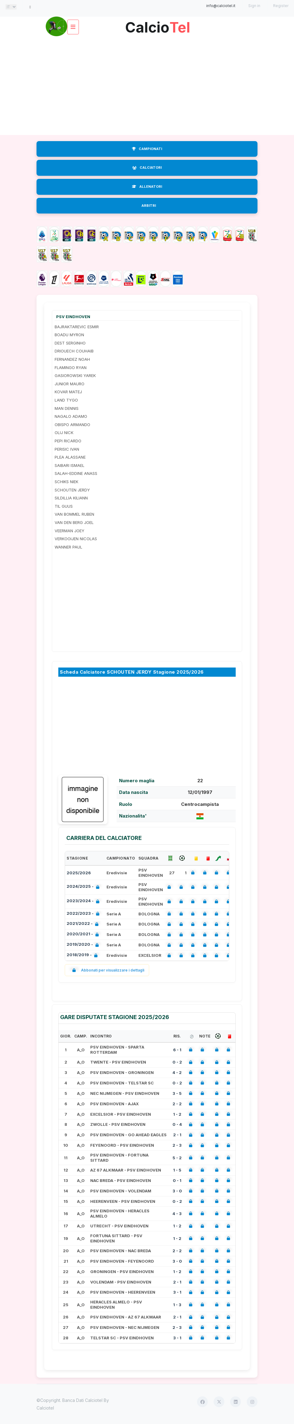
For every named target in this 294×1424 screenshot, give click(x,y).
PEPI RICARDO (68, 440)
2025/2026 (79, 872)
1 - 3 (177, 1304)
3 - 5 (177, 1093)
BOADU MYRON (69, 334)
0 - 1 (177, 1180)
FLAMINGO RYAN (71, 367)
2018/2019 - (83, 955)
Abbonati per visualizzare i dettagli (107, 970)
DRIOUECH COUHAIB (74, 350)
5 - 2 (177, 1157)
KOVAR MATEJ (68, 391)
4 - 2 (177, 1072)
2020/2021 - (84, 934)
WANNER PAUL (68, 547)
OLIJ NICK (64, 432)
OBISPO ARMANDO (72, 424)
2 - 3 (177, 1145)
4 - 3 (177, 1213)
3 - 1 (177, 1292)
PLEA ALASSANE (70, 457)
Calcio (158, 25)
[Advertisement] (147, 86)
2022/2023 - (84, 914)
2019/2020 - (84, 945)
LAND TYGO (66, 400)
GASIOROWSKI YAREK (75, 375)
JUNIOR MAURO (69, 383)
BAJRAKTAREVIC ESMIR (77, 326)
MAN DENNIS (67, 408)
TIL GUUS (64, 506)
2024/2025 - (84, 887)
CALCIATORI (147, 167)
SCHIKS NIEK (66, 481)
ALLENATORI (147, 186)
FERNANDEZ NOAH (72, 359)
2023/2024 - (84, 901)
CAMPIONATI (147, 149)
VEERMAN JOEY (69, 530)
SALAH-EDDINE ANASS (76, 473)
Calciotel (45, 1408)
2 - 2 (177, 1103)
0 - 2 (177, 1062)
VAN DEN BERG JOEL (74, 522)
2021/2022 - (84, 924)
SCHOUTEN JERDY (72, 489)
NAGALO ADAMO (71, 416)
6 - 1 (177, 1049)
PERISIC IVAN (67, 449)
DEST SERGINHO (70, 343)
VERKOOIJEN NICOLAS (76, 538)
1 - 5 (177, 1170)
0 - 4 (177, 1124)
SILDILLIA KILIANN (71, 497)
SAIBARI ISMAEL (69, 465)
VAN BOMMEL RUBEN (74, 514)
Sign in (254, 5)
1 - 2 (177, 1114)
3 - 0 (177, 1190)
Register (280, 5)
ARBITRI (148, 205)
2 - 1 (177, 1134)
